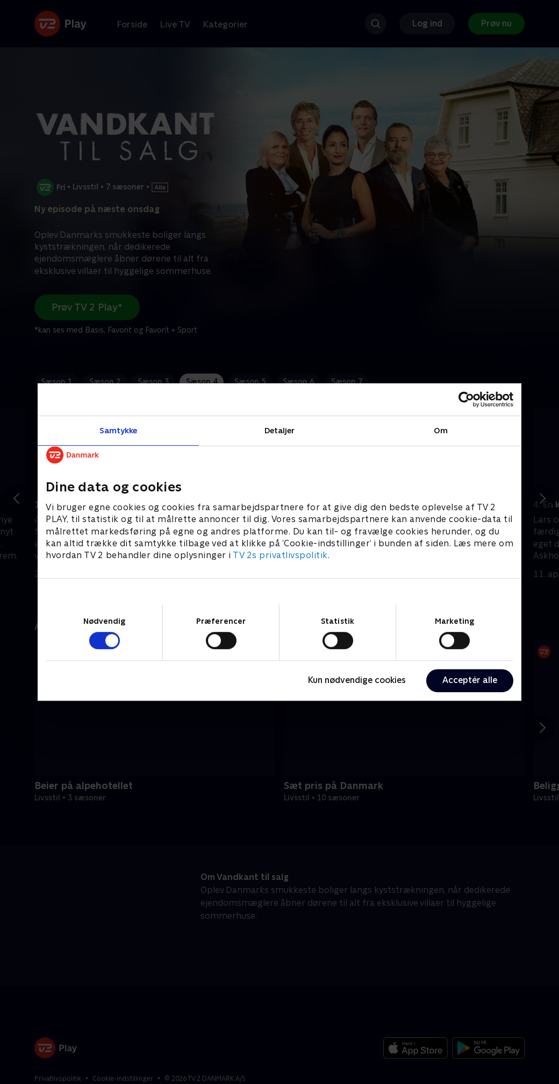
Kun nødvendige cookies (357, 680)
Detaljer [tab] (279, 430)
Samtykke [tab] (118, 430)
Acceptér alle (469, 680)
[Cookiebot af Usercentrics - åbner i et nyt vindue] (466, 399)
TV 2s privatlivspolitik (280, 556)
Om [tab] (441, 430)
